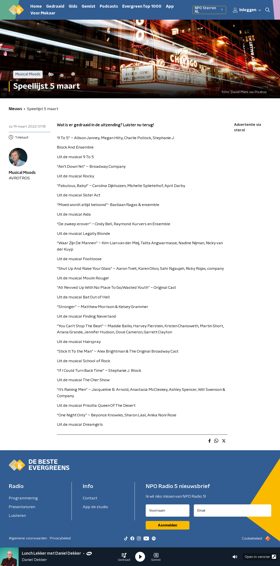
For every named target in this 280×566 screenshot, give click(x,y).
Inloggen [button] (247, 10)
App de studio (95, 507)
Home (36, 7)
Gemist (88, 7)
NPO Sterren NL (209, 9)
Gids (73, 7)
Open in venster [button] (260, 557)
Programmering (23, 498)
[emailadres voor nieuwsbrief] (232, 510)
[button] (124, 557)
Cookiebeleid (252, 538)
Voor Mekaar (42, 13)
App (170, 7)
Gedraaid (55, 7)
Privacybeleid (60, 538)
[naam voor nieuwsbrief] (167, 510)
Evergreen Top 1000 (141, 7)
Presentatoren (22, 507)
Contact (90, 498)
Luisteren (17, 516)
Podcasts (109, 7)
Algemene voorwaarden (28, 538)
